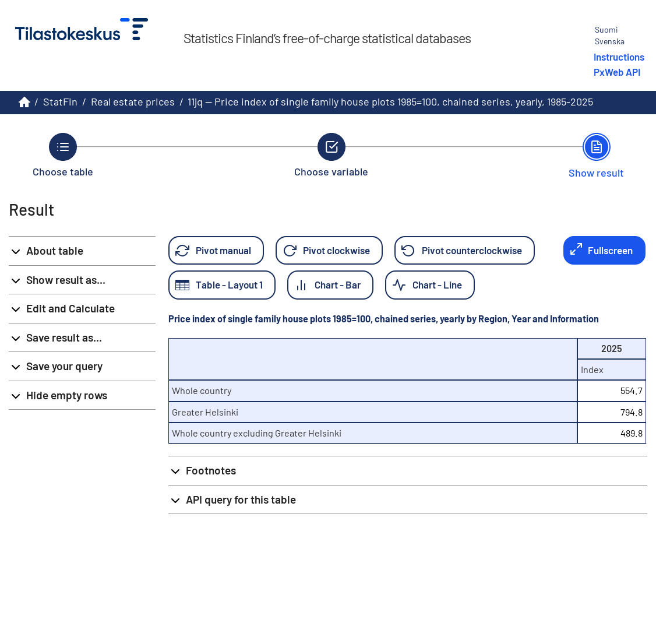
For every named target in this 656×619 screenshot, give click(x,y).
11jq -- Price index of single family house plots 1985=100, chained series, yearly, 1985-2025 (390, 101)
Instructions (619, 56)
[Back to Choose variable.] (331, 155)
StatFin (60, 101)
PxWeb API (617, 72)
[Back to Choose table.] (63, 155)
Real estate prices (133, 101)
